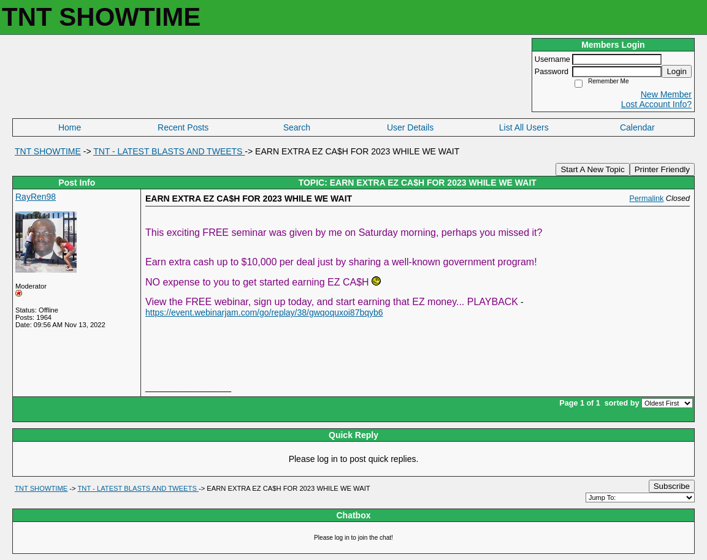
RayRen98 (35, 197)
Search (296, 127)
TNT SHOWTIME (48, 151)
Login (677, 71)
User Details (410, 127)
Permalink (646, 198)
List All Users (524, 127)
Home (69, 127)
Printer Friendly (662, 169)
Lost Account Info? (656, 104)
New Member (666, 94)
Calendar (637, 127)
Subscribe (672, 486)
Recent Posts (183, 127)
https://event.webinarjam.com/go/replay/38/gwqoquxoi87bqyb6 (264, 312)
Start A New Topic (592, 169)
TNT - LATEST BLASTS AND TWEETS (169, 151)
